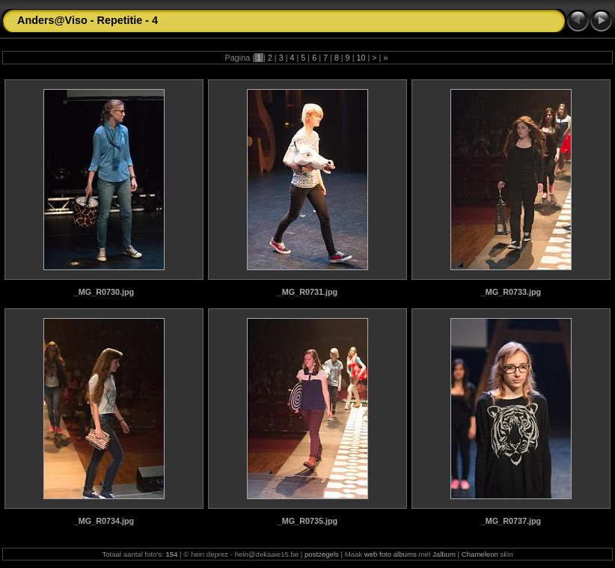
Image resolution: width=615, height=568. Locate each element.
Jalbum (444, 554)
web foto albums (390, 554)
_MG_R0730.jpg (104, 291)
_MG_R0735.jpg (307, 520)
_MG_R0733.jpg (511, 291)
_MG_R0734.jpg (104, 520)
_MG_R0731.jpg (307, 291)
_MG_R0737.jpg (511, 520)
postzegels (322, 554)
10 (360, 57)
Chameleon (480, 554)
